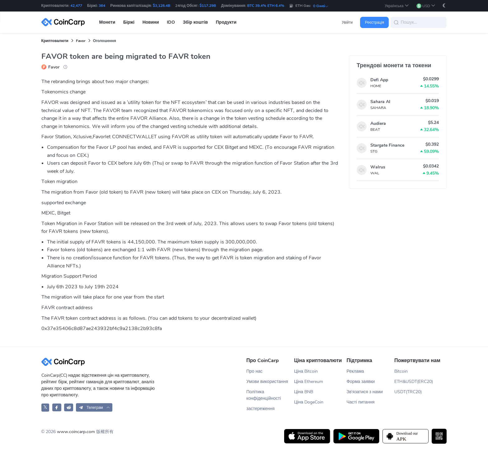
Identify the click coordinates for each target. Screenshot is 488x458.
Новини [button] (151, 22)
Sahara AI (380, 102)
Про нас (254, 371)
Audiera (378, 123)
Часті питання (360, 402)
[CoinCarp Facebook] (56, 407)
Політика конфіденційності (263, 395)
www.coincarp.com (76, 432)
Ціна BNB (303, 392)
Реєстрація (374, 22)
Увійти (347, 22)
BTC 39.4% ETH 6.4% (265, 5)
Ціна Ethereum (308, 382)
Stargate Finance (387, 145)
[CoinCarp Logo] (64, 22)
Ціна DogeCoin (308, 402)
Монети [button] (107, 22)
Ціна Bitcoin (306, 371)
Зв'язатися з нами (364, 392)
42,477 (76, 5)
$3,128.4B (161, 5)
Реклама (355, 371)
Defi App (379, 80)
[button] (397, 6)
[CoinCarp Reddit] (68, 407)
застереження (260, 409)
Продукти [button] (226, 22)
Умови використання (267, 382)
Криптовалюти (54, 40)
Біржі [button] (128, 22)
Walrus (377, 167)
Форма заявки (360, 382)
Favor (81, 40)
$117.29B (207, 5)
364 (102, 5)
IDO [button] (171, 22)
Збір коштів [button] (195, 22)
